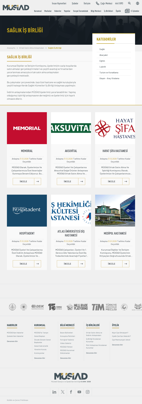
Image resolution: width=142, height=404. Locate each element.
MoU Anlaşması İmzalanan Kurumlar (96, 346)
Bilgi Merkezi (96, 11)
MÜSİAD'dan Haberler (15, 333)
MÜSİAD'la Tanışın (41, 333)
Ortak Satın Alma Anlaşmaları (31, 48)
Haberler (57, 11)
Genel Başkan (39, 336)
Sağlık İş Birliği (54, 48)
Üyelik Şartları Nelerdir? (121, 336)
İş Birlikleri (108, 11)
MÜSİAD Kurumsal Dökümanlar (67, 351)
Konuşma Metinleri (67, 336)
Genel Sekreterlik (41, 346)
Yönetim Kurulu (40, 349)
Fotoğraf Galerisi (67, 340)
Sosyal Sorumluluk (80, 11)
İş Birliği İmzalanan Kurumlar (93, 340)
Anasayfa (11, 48)
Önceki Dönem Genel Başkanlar (42, 341)
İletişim (87, 3)
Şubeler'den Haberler (15, 336)
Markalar (48, 11)
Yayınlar (67, 11)
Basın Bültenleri (66, 333)
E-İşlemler (132, 11)
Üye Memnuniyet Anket (121, 340)
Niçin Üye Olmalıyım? (120, 333)
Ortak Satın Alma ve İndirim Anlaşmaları (94, 334)
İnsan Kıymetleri (59, 3)
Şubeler (75, 3)
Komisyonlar (39, 353)
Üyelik (118, 11)
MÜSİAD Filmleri (66, 347)
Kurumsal (38, 11)
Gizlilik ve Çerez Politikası (17, 400)
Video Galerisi (65, 343)
